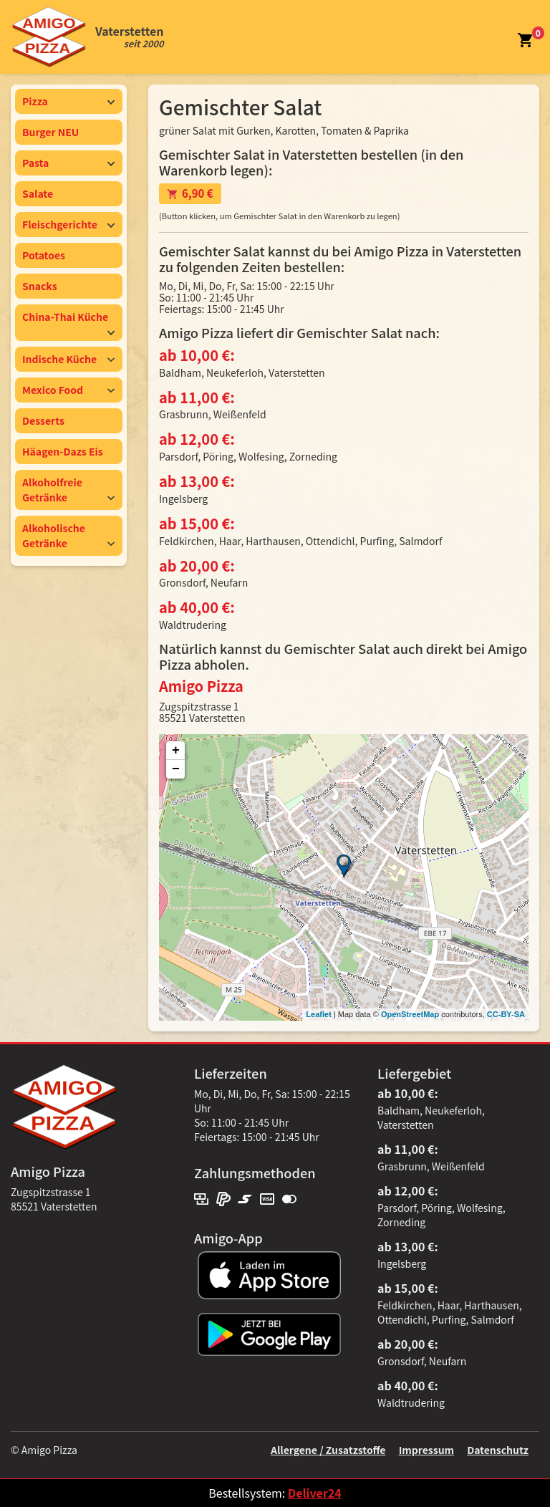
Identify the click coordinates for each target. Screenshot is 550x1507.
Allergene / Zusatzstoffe (328, 1450)
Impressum (426, 1450)
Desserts (43, 420)
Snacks (39, 286)
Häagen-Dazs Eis (62, 451)
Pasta (68, 162)
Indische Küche (68, 359)
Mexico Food (68, 389)
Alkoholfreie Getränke (68, 489)
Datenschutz (498, 1450)
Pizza (68, 101)
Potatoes (43, 255)
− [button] (176, 769)
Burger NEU (50, 132)
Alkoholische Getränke (68, 535)
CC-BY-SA (506, 1014)
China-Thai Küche (68, 322)
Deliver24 (315, 1492)
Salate (37, 193)
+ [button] (176, 750)
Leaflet (318, 1014)
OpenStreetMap (410, 1014)
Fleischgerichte (68, 224)
